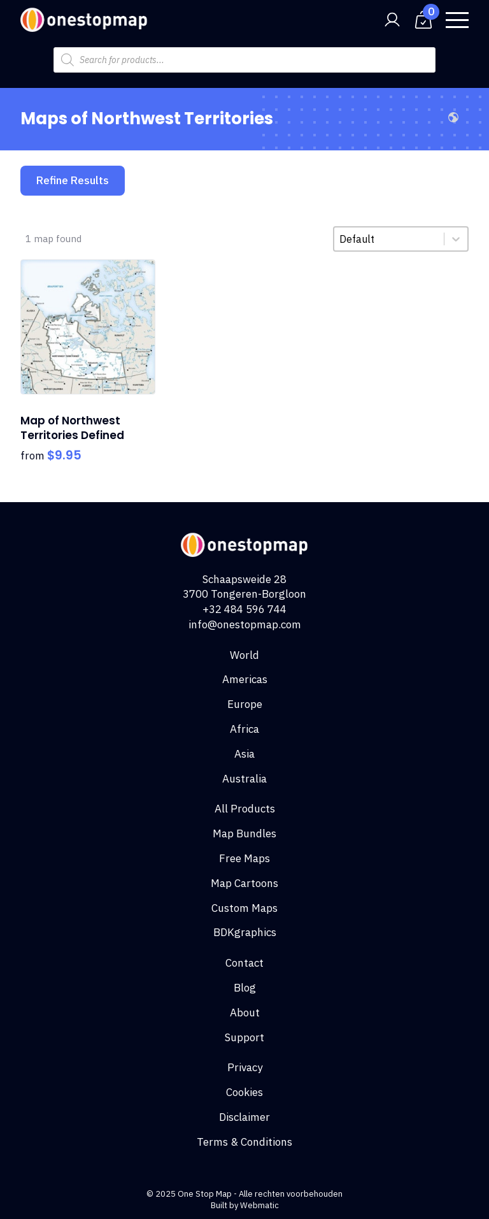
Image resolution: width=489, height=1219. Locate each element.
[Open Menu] (457, 19)
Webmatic (259, 1205)
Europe (244, 704)
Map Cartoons (244, 883)
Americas (244, 679)
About (245, 1013)
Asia (244, 754)
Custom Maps (244, 908)
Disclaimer (244, 1117)
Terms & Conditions (244, 1142)
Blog (245, 988)
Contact (244, 963)
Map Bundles (244, 833)
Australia (244, 779)
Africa (244, 729)
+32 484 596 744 (244, 609)
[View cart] (423, 20)
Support (244, 1037)
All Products (245, 809)
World (244, 655)
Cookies (244, 1092)
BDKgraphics (244, 932)
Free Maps (244, 858)
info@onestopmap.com (244, 624)
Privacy (244, 1067)
